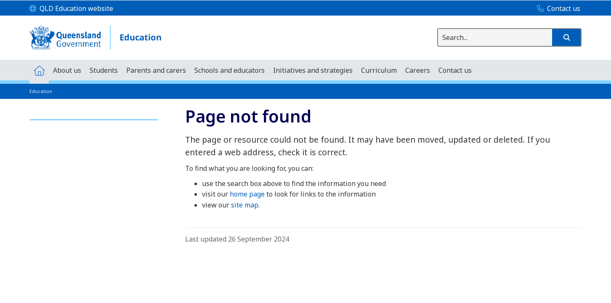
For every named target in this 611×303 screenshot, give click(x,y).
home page (247, 194)
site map (244, 205)
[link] (94, 116)
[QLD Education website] (71, 8)
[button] (566, 37)
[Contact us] (556, 8)
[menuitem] (39, 70)
